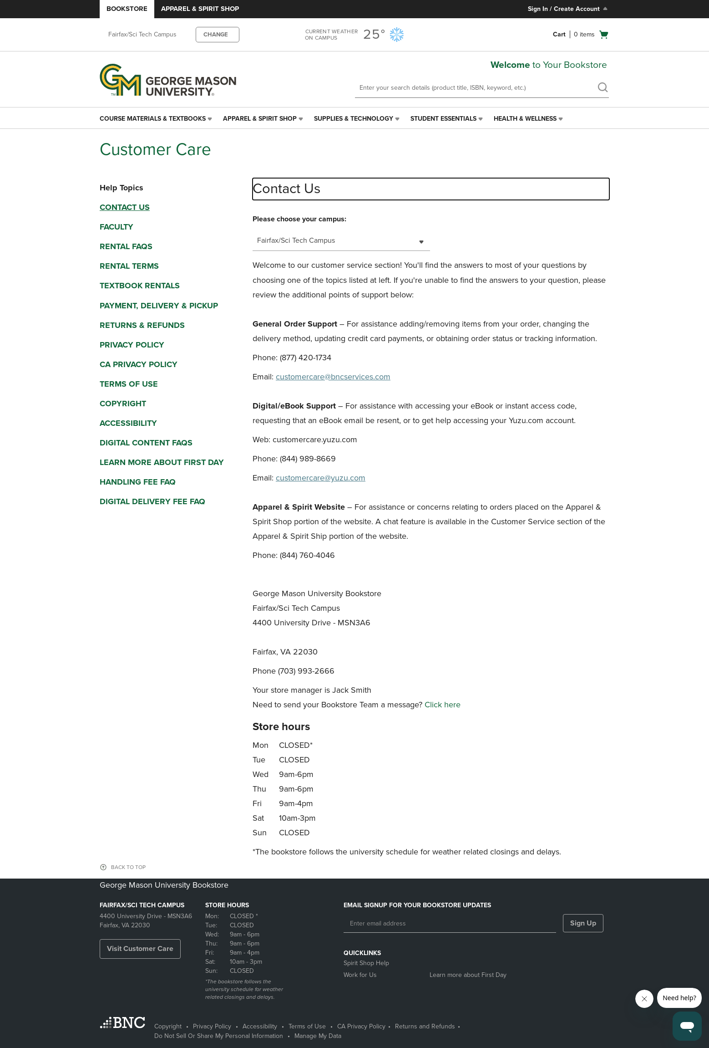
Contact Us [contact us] (125, 207)
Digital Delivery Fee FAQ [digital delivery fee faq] (152, 501)
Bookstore (126, 9)
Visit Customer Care (140, 948)
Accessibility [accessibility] (128, 423)
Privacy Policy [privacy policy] (132, 345)
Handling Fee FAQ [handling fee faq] (138, 482)
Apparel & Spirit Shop (200, 9)
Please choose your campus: (299, 219)
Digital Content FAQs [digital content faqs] (146, 443)
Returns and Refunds (425, 1026)
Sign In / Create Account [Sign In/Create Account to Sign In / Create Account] (568, 9)
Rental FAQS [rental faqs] (126, 246)
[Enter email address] (450, 924)
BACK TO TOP (128, 867)
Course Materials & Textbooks (153, 119)
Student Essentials (443, 119)
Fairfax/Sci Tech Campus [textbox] (296, 240)
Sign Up (583, 923)
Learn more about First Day (468, 975)
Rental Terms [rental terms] (129, 266)
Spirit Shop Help (366, 963)
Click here (443, 705)
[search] (602, 88)
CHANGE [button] (215, 34)
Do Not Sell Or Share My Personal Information (218, 1036)
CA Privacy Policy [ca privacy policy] (138, 364)
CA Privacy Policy (361, 1026)
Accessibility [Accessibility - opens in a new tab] (260, 1026)
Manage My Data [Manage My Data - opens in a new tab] (317, 1036)
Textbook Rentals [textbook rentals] (140, 286)
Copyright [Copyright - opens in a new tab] (168, 1026)
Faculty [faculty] (116, 227)
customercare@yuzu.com (320, 478)
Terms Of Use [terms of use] (129, 384)
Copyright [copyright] (123, 404)
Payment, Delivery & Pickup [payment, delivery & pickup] (159, 306)
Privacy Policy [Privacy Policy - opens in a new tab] (212, 1026)
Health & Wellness (525, 119)
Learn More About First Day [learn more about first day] (162, 462)
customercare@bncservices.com (333, 377)
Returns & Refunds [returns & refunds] (142, 325)
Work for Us (360, 975)
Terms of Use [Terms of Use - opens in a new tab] (307, 1026)
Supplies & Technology (353, 119)
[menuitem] (156, 118)
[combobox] (341, 240)
